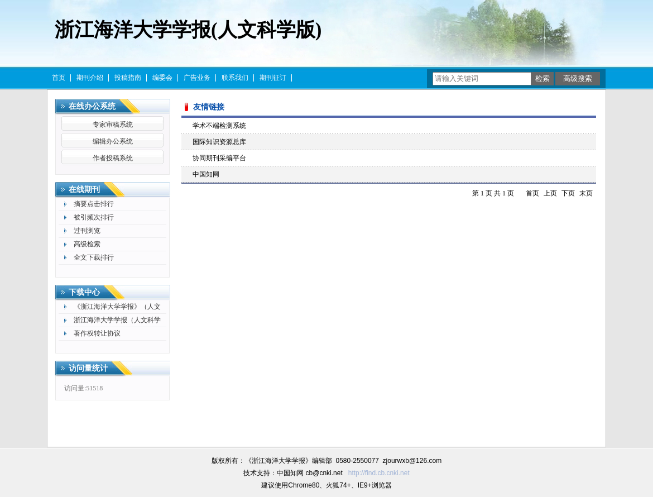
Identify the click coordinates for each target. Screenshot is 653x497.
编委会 (162, 78)
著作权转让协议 (97, 333)
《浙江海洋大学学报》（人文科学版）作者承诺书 (117, 308)
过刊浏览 (87, 231)
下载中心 (84, 292)
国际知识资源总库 (219, 142)
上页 (550, 193)
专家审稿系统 (113, 124)
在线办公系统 (92, 106)
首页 (58, 78)
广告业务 (197, 78)
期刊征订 (273, 78)
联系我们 (235, 78)
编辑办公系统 (113, 141)
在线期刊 (84, 189)
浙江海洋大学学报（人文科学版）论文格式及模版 (117, 321)
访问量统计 (88, 368)
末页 (586, 193)
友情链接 (208, 107)
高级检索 (87, 244)
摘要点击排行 (94, 204)
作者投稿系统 (113, 158)
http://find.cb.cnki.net (379, 473)
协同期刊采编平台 (219, 158)
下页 (568, 193)
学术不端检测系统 (219, 126)
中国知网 (206, 174)
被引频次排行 (94, 217)
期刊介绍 (89, 78)
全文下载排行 (94, 257)
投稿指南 (127, 78)
